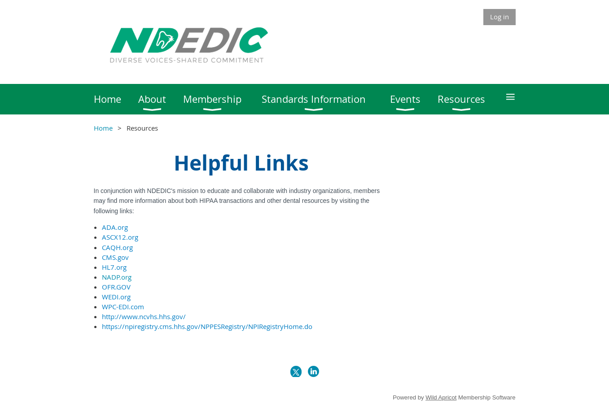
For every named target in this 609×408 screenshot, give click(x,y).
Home (103, 127)
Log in (499, 16)
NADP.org (116, 276)
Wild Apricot (440, 397)
